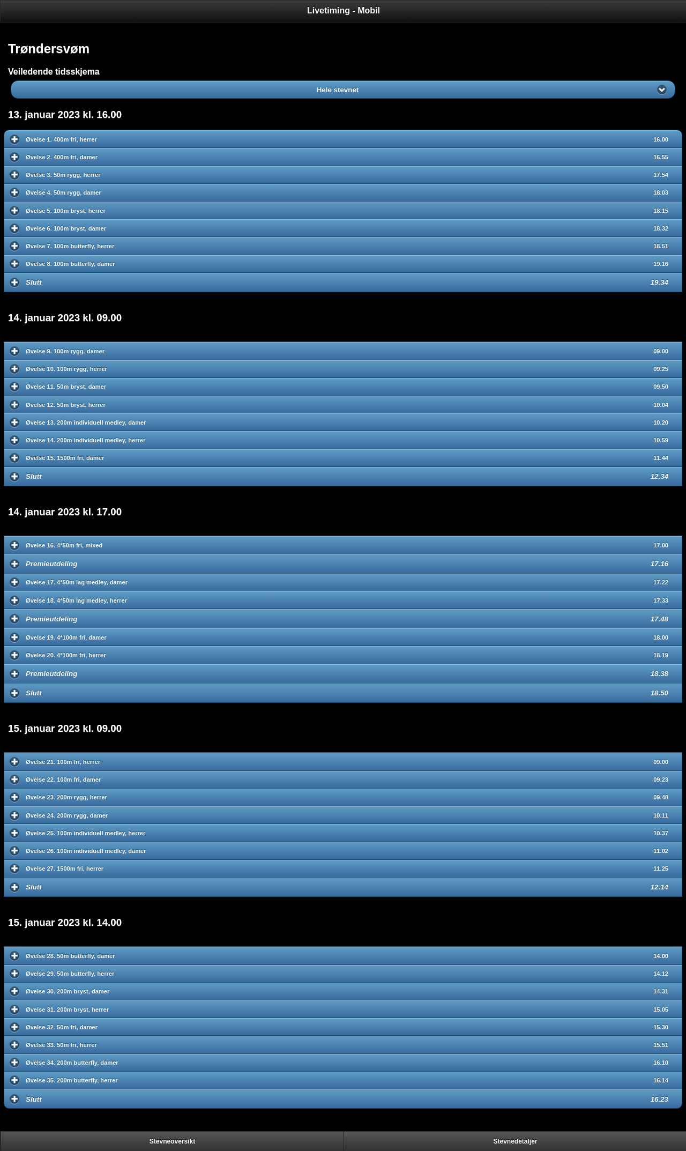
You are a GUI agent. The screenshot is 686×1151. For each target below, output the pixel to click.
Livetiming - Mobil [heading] (343, 10)
